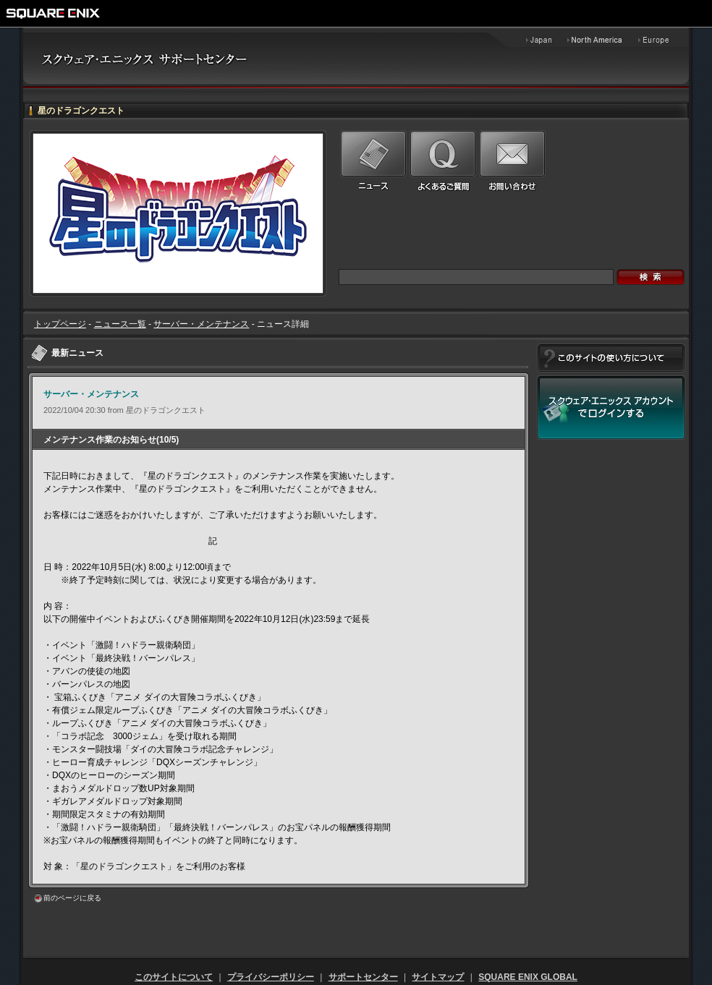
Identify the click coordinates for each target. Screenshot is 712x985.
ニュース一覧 (120, 324)
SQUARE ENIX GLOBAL (527, 977)
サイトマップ (438, 977)
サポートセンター (363, 977)
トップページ (60, 324)
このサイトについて (174, 977)
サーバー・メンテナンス (201, 324)
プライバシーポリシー (270, 977)
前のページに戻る (72, 898)
